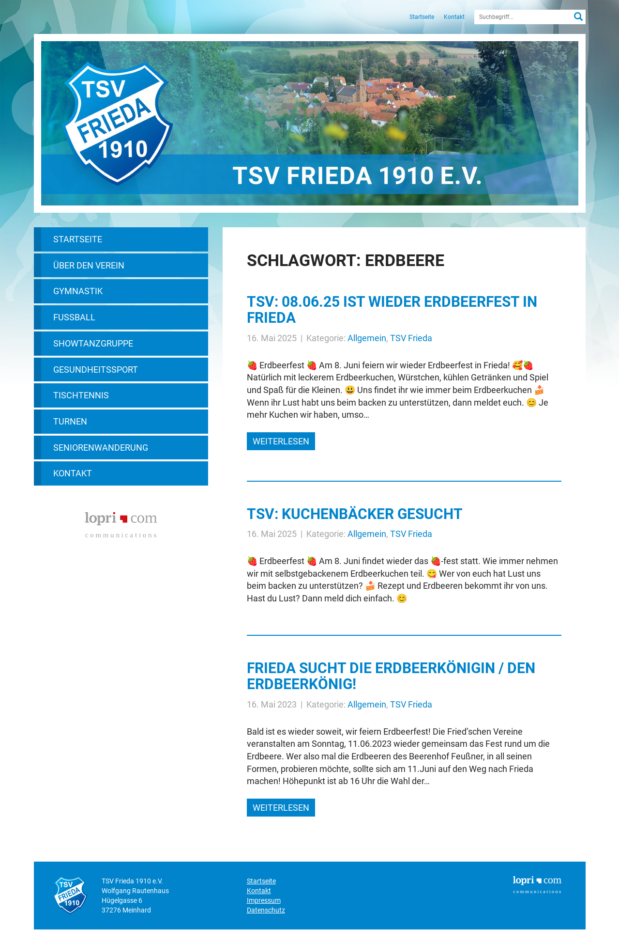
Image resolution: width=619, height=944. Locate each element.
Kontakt (454, 17)
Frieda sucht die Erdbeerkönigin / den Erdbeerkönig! (391, 676)
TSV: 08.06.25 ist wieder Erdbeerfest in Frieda (392, 309)
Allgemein (366, 338)
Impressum (264, 900)
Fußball (74, 317)
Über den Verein (88, 265)
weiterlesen (281, 441)
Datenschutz (266, 910)
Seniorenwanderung (100, 447)
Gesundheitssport (95, 369)
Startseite (421, 17)
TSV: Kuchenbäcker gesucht (355, 513)
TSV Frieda (411, 338)
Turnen (70, 421)
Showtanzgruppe (93, 343)
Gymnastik (78, 291)
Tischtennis (81, 395)
